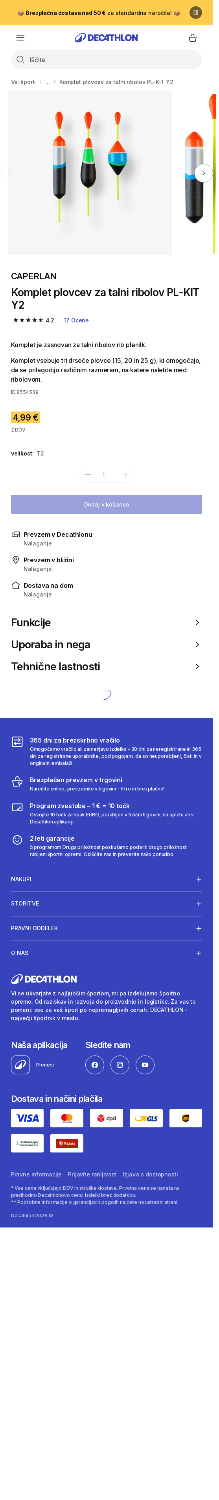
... (47, 82)
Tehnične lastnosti (106, 666)
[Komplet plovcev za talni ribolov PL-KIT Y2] (90, 173)
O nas (19, 953)
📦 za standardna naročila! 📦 (98, 12)
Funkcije (106, 622)
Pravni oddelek (34, 928)
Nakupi (21, 879)
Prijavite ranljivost (92, 1174)
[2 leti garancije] (106, 846)
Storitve (25, 903)
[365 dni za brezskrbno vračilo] (106, 751)
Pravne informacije (36, 1174)
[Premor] (196, 12)
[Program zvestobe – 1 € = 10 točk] (106, 813)
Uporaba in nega (106, 644)
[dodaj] (125, 475)
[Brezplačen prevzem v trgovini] (88, 783)
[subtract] (87, 475)
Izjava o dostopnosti (150, 1174)
